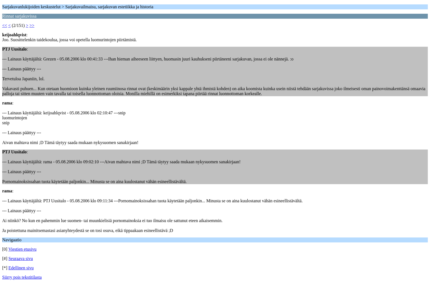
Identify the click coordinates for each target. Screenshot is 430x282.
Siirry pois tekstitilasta (22, 277)
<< (4, 25)
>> (31, 25)
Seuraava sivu (21, 258)
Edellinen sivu (21, 268)
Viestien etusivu (22, 249)
